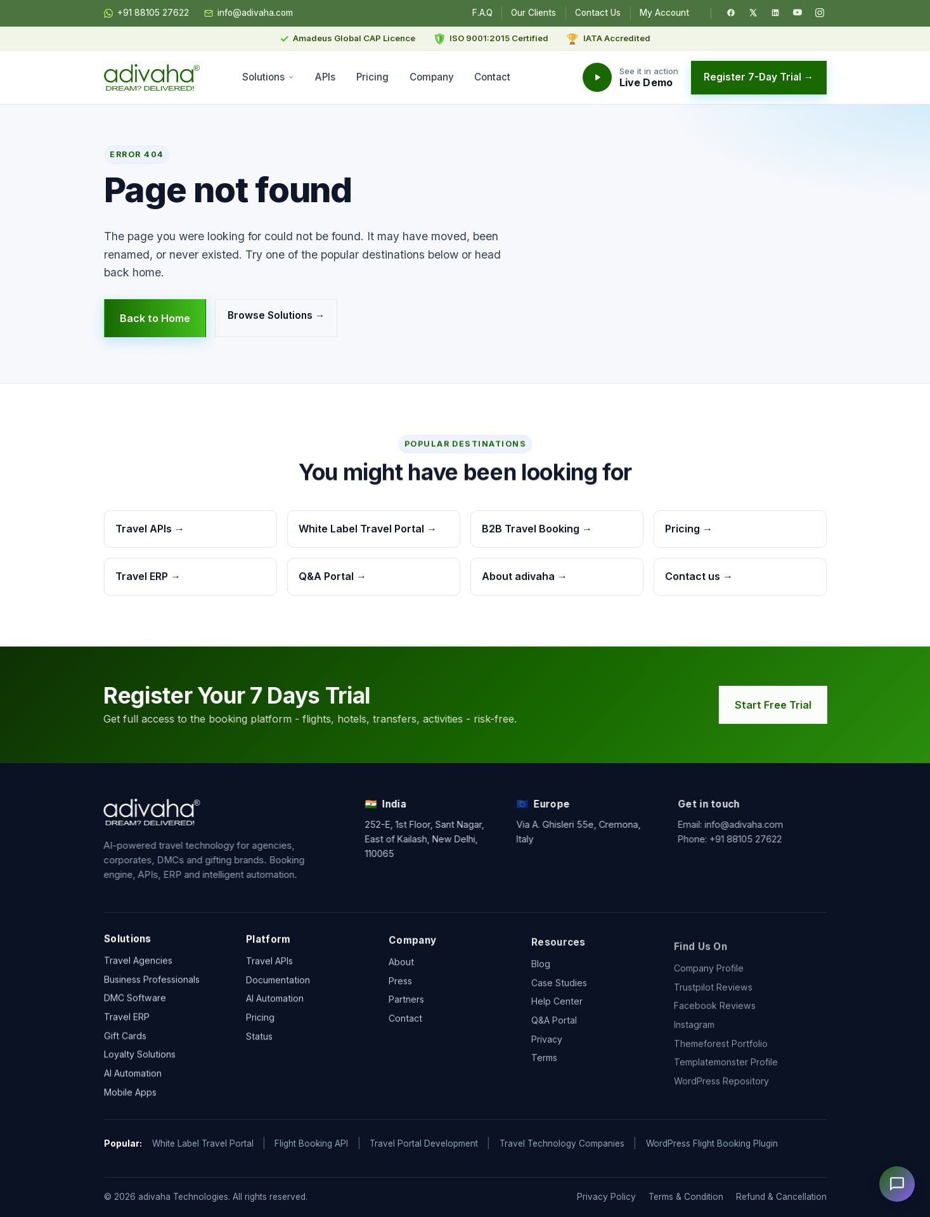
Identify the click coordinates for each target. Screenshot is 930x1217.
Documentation (278, 986)
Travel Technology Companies (562, 1143)
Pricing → (689, 528)
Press (400, 996)
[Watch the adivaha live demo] (630, 77)
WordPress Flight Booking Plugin (712, 1143)
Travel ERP (127, 1020)
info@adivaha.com (248, 13)
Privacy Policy (606, 1197)
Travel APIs (269, 967)
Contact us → (699, 576)
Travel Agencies (138, 963)
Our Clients (533, 13)
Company (432, 77)
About (401, 977)
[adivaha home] (152, 77)
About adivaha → (524, 576)
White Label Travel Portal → (368, 528)
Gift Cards (125, 1038)
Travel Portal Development (424, 1143)
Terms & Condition (686, 1197)
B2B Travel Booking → (537, 528)
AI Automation (133, 1076)
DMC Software (135, 1001)
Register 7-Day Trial (759, 77)
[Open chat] (897, 1184)
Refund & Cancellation (781, 1197)
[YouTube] (797, 13)
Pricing (372, 77)
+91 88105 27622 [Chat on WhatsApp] (146, 13)
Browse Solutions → (276, 315)
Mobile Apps (130, 1095)
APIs (325, 77)
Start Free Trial (777, 705)
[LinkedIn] (775, 13)
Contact (492, 77)
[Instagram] (820, 13)
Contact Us (598, 13)
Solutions (268, 77)
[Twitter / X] (753, 13)
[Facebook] (731, 13)
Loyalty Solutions (140, 1057)
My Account (664, 13)
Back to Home (155, 318)
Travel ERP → (148, 576)
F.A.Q (482, 13)
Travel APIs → (149, 528)
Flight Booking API (311, 1143)
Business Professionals (152, 982)
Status (259, 1043)
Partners (406, 1015)
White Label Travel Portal (203, 1143)
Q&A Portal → (332, 576)
